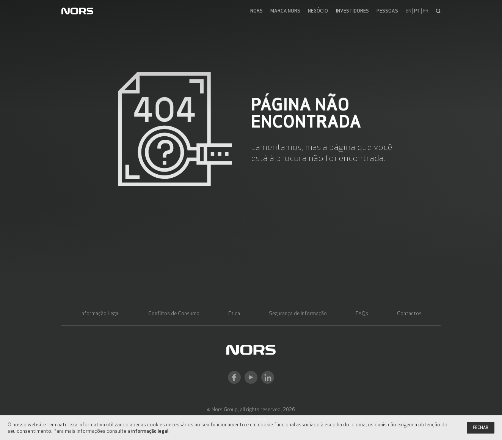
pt (417, 11)
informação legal (149, 430)
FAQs (362, 313)
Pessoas (387, 11)
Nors (256, 11)
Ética (234, 313)
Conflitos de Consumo (173, 313)
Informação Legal (99, 313)
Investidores (352, 11)
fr (425, 11)
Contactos (409, 313)
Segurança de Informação (298, 313)
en (408, 11)
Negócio (318, 11)
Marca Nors (285, 11)
